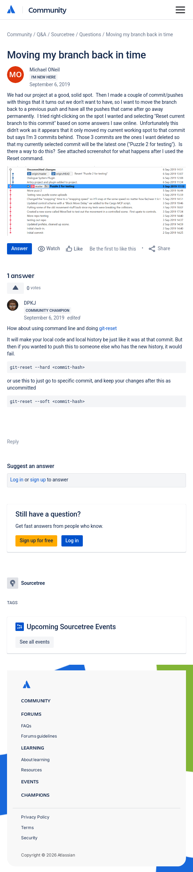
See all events (34, 642)
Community (47, 10)
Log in (17, 479)
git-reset (108, 328)
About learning (35, 759)
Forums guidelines (39, 736)
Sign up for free (36, 540)
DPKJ (30, 303)
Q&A (41, 34)
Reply (13, 441)
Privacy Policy (35, 817)
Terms (27, 827)
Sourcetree (63, 34)
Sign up (38, 479)
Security (29, 837)
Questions (90, 34)
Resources (31, 769)
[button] (96, 201)
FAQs (26, 725)
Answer (19, 248)
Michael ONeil (44, 69)
